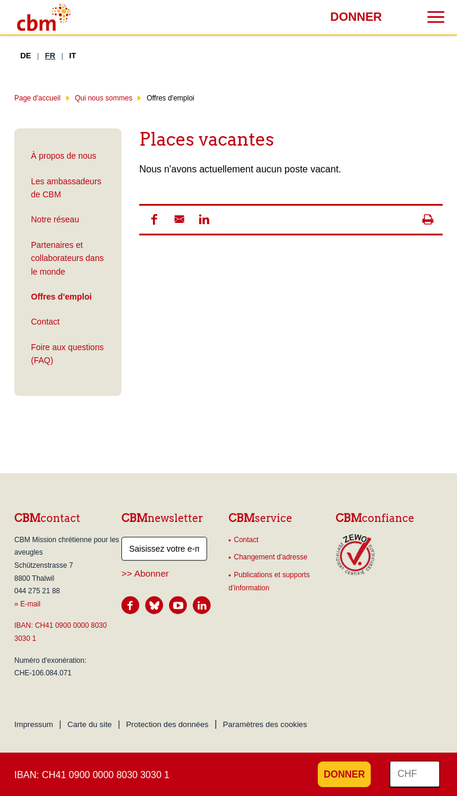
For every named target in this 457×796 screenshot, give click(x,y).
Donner (356, 16)
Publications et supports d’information (268, 581)
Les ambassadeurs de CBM (66, 188)
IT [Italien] (72, 55)
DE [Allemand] (25, 55)
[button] (153, 219)
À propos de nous (63, 156)
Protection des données (167, 724)
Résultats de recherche (9, 10)
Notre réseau (55, 219)
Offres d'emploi (60, 296)
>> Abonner (145, 573)
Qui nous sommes (104, 98)
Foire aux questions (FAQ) (67, 353)
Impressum (33, 724)
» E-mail (27, 604)
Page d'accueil (37, 98)
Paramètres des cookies (265, 724)
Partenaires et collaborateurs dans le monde (67, 258)
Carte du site (89, 724)
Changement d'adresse (271, 557)
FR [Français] (50, 55)
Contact (45, 321)
